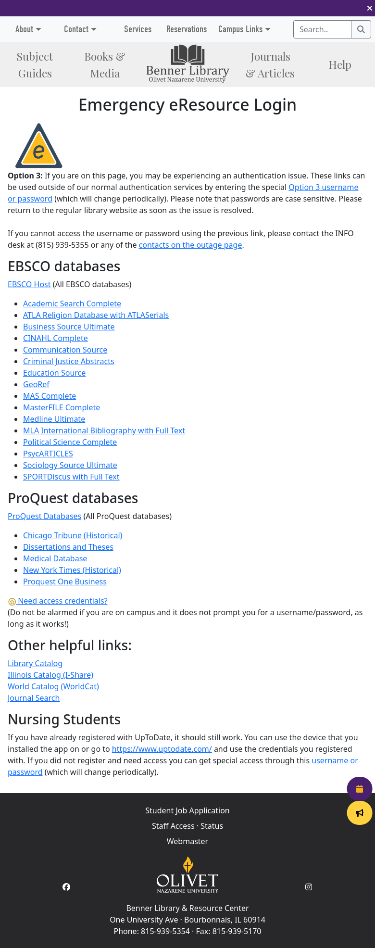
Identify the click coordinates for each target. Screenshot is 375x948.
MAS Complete (49, 396)
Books (104, 64)
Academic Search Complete (72, 303)
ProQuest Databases (44, 516)
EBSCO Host (29, 284)
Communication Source (65, 349)
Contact (76, 29)
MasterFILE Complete (61, 407)
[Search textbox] (322, 29)
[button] (370, 8)
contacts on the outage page (190, 245)
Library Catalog (35, 663)
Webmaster (187, 841)
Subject (35, 64)
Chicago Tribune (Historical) (72, 535)
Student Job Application (187, 810)
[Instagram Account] (308, 887)
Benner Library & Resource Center (187, 908)
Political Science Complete (70, 442)
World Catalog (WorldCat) (53, 686)
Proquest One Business (65, 581)
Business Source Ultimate (68, 326)
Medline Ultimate (54, 419)
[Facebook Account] (66, 887)
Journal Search (34, 698)
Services (137, 29)
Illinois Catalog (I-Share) (50, 675)
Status (211, 826)
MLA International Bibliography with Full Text (104, 430)
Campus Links (240, 29)
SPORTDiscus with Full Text (71, 476)
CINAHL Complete (55, 338)
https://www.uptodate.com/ (162, 749)
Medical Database (55, 558)
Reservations (186, 29)
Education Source (54, 372)
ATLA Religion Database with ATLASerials (96, 315)
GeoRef (36, 384)
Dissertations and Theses (68, 547)
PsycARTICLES (48, 453)
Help (339, 64)
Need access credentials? (58, 600)
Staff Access (173, 826)
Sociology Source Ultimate (70, 465)
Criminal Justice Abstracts (68, 361)
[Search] (361, 29)
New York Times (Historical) (72, 570)
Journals (270, 64)
